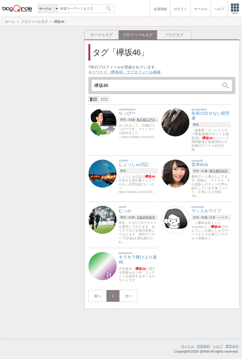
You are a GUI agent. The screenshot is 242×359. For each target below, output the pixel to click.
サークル (187, 346)
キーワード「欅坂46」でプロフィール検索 (124, 72)
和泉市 (150, 217)
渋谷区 (223, 171)
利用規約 (203, 346)
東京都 (141, 119)
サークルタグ (101, 35)
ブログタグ (174, 35)
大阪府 (141, 217)
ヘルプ (218, 346)
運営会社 (232, 346)
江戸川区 (152, 119)
